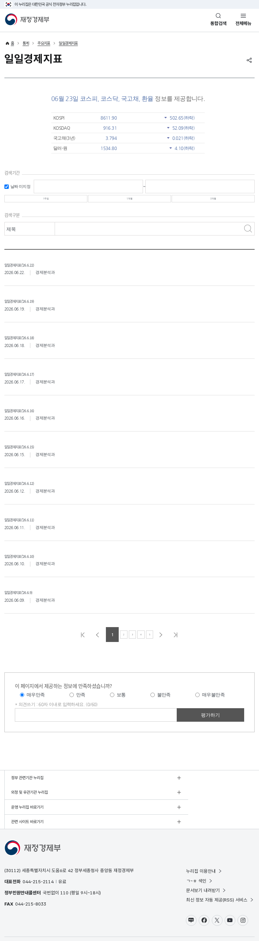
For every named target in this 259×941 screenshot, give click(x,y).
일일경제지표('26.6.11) (31, 524)
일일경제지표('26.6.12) (31, 488)
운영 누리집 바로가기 (27, 798)
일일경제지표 (68, 43)
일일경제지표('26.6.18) (31, 342)
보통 (121, 701)
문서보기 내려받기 (206, 867)
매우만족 (36, 701)
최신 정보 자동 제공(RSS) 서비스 (220, 877)
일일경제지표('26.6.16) (31, 415)
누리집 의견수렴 (122, 922)
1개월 (129, 201)
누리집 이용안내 (204, 848)
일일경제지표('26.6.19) (31, 306)
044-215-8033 (30, 881)
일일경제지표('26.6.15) (31, 451)
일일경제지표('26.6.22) (31, 269)
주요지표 (43, 43)
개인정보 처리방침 (19, 922)
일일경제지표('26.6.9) (30, 597)
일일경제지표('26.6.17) (31, 378)
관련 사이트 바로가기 (152, 798)
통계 (26, 43)
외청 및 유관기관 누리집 (154, 784)
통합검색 (218, 23)
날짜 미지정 (20, 186)
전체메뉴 (243, 23)
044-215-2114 (38, 858)
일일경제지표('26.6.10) (31, 561)
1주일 (46, 201)
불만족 (164, 701)
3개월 (213, 201)
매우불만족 (213, 701)
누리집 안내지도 (94, 922)
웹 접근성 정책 (67, 922)
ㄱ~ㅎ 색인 (199, 858)
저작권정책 (44, 922)
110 (64, 869)
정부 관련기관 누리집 (27, 784)
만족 (80, 701)
